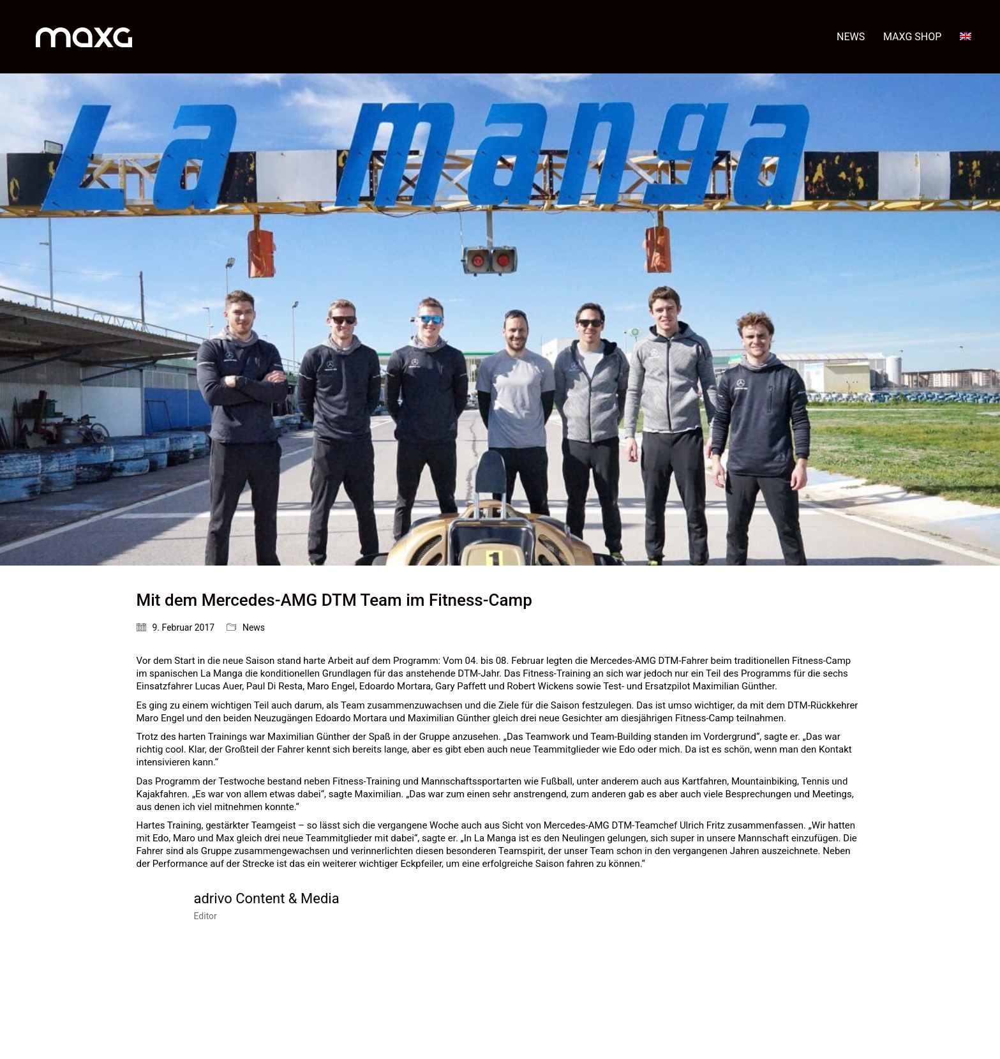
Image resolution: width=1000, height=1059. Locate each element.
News (254, 627)
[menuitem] (965, 36)
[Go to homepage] (84, 36)
